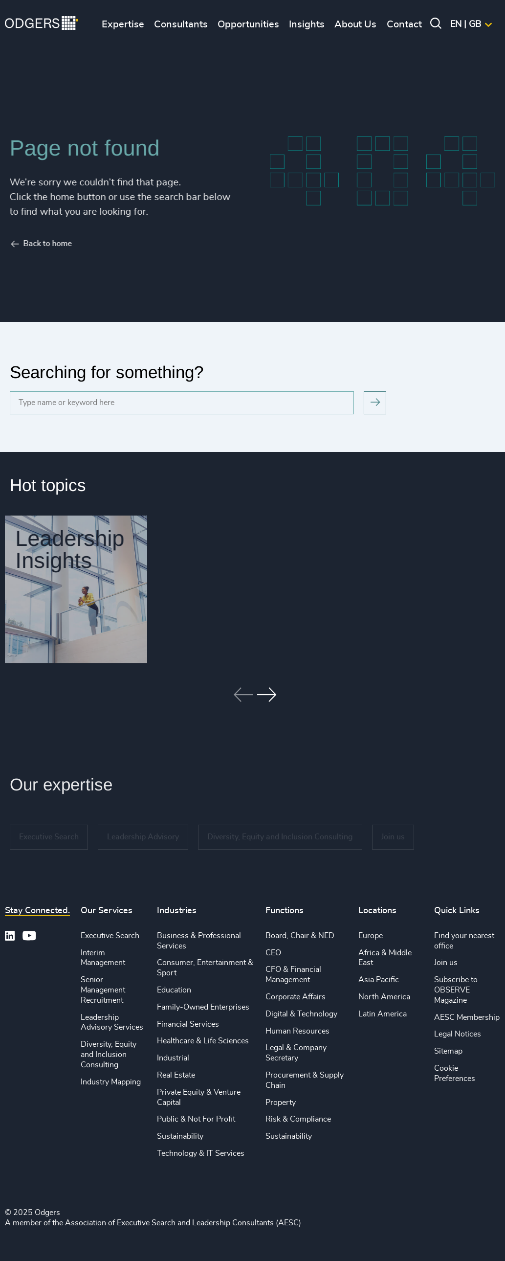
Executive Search (110, 936)
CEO (273, 953)
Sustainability (180, 1136)
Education (174, 990)
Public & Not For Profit (196, 1119)
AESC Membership (467, 1017)
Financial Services (188, 1024)
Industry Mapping (111, 1082)
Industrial (173, 1058)
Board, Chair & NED (299, 936)
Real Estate (176, 1075)
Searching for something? (106, 372)
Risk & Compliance (298, 1119)
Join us (446, 963)
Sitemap (448, 1051)
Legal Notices (457, 1034)
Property (280, 1102)
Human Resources (297, 1031)
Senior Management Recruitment (103, 990)
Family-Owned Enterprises (203, 1007)
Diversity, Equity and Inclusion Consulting (108, 1054)
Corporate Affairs (295, 997)
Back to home (34, 244)
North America (384, 997)
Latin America (382, 1014)
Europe (370, 936)
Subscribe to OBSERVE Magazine (456, 990)
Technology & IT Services (200, 1153)
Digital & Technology (301, 1014)
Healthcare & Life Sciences (203, 1041)
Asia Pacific (378, 980)
